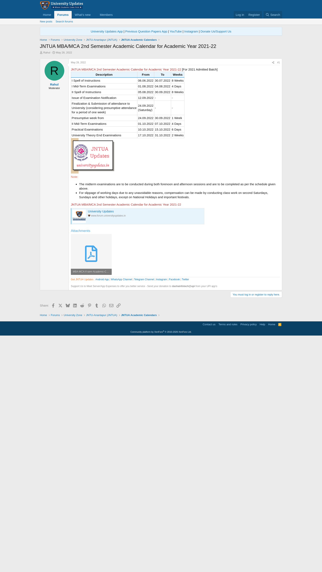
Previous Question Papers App (146, 31)
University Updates (101, 269)
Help (262, 558)
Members (106, 14)
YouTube (176, 31)
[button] (94, 15)
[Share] (273, 120)
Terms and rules (227, 558)
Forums (63, 14)
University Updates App (107, 31)
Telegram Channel (144, 396)
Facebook (174, 396)
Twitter (185, 396)
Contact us (209, 558)
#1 (278, 120)
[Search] (272, 15)
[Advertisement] (161, 85)
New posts (46, 21)
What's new (83, 14)
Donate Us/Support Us (215, 31)
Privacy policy (248, 558)
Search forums (64, 21)
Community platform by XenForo (161, 566)
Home (47, 14)
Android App (102, 396)
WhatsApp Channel (121, 396)
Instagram (191, 31)
